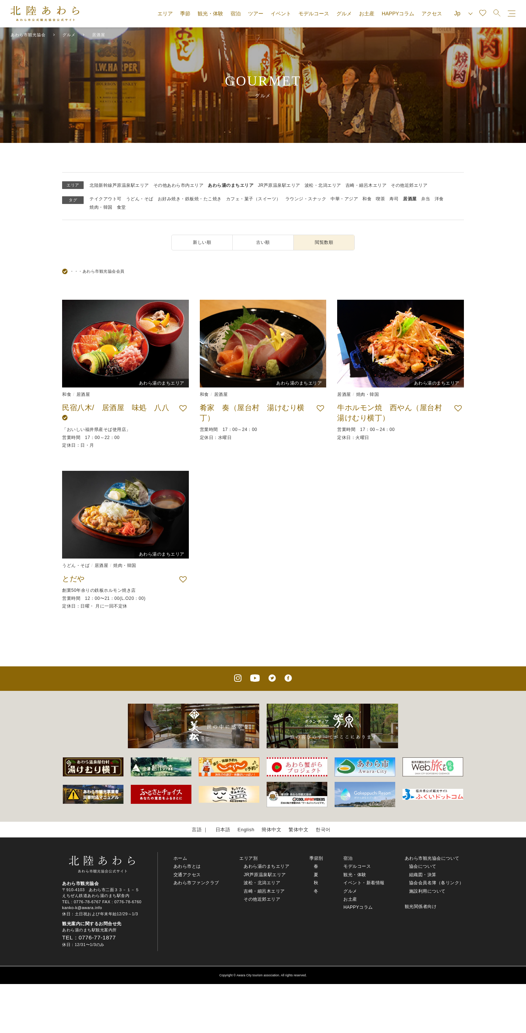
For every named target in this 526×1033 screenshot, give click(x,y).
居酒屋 (410, 198)
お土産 (366, 13)
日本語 (223, 829)
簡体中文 (271, 829)
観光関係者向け (421, 906)
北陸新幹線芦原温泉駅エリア (119, 185)
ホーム (180, 858)
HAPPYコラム (398, 13)
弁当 (425, 198)
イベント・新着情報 (364, 882)
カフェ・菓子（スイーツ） (253, 198)
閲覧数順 (324, 242)
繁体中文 (298, 829)
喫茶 (380, 198)
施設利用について (427, 891)
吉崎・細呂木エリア (366, 185)
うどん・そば (139, 198)
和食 (366, 198)
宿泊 (235, 13)
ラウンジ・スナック (306, 198)
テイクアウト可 (105, 198)
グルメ (344, 13)
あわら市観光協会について (432, 858)
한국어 (323, 829)
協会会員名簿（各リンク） (436, 882)
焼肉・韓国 (101, 207)
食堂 (121, 207)
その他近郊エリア (409, 185)
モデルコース (313, 13)
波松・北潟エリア (323, 185)
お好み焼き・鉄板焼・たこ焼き (190, 198)
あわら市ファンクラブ (196, 882)
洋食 (439, 198)
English (245, 829)
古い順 (263, 242)
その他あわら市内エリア (178, 185)
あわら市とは (187, 866)
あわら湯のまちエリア (231, 185)
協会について (423, 866)
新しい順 (202, 242)
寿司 (394, 198)
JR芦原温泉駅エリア (279, 185)
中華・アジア (344, 198)
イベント (281, 13)
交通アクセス (187, 874)
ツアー (255, 13)
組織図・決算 (423, 874)
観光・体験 (210, 13)
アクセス (432, 13)
